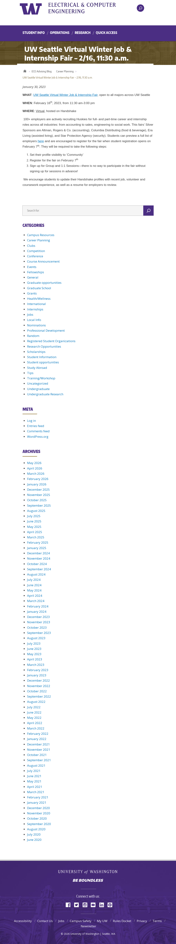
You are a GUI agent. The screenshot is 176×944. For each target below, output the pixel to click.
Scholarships (36, 352)
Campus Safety (80, 921)
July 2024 (34, 580)
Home (25, 70)
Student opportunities (43, 362)
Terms (157, 921)
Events (31, 267)
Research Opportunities (44, 346)
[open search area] (140, 8)
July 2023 (34, 643)
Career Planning (65, 71)
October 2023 (37, 627)
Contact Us (45, 921)
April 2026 (34, 468)
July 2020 (34, 834)
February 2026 (37, 479)
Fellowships (35, 272)
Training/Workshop (41, 378)
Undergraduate (38, 389)
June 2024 (34, 585)
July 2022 (34, 707)
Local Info (34, 320)
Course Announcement (43, 261)
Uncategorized (37, 383)
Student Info (34, 32)
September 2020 (39, 824)
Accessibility (23, 921)
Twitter (78, 904)
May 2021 (34, 781)
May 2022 (34, 718)
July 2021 (34, 771)
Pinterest (111, 904)
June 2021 (34, 776)
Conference (35, 256)
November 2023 (38, 622)
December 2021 (38, 744)
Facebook (69, 904)
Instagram (86, 904)
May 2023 (34, 654)
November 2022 (38, 686)
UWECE (87, 8)
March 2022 (35, 728)
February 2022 (37, 733)
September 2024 (39, 569)
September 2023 (39, 633)
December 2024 (38, 553)
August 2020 (36, 829)
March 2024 (35, 601)
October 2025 (37, 500)
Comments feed (38, 431)
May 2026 (34, 463)
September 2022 (39, 696)
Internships (35, 309)
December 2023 (38, 617)
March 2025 (35, 537)
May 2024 (34, 590)
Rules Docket (122, 921)
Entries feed (35, 426)
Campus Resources (40, 235)
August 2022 (36, 702)
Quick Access (106, 32)
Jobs (30, 314)
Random (33, 336)
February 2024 (37, 606)
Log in (31, 421)
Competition (36, 251)
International (36, 304)
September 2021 (39, 760)
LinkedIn (103, 904)
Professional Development (46, 330)
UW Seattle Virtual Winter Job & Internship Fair (65, 95)
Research (83, 32)
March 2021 (35, 792)
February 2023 (37, 670)
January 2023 (36, 675)
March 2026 (35, 473)
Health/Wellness (39, 298)
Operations (59, 32)
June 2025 (34, 521)
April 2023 (34, 659)
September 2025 (39, 505)
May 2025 (34, 527)
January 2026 (36, 484)
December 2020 (38, 808)
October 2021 (37, 755)
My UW (102, 921)
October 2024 (37, 564)
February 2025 (37, 542)
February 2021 (37, 797)
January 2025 (36, 548)
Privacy (142, 921)
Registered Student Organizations (51, 341)
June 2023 (34, 649)
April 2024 (34, 595)
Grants (32, 293)
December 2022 (38, 680)
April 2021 (34, 787)
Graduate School (39, 288)
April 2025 (34, 532)
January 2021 (36, 802)
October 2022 (37, 691)
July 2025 (34, 516)
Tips (30, 373)
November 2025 (38, 495)
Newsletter (88, 926)
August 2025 (36, 511)
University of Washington (34, 8)
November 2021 (38, 749)
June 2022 (34, 712)
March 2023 (35, 665)
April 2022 (34, 723)
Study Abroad (37, 368)
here (41, 141)
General (32, 277)
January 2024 (36, 611)
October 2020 (37, 818)
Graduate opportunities (44, 283)
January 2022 (36, 739)
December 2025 (38, 489)
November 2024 (38, 558)
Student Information (41, 357)
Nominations (36, 325)
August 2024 (36, 574)
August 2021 (36, 765)
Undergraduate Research (45, 394)
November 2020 (38, 813)
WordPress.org (37, 436)
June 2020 (34, 840)
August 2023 (36, 638)
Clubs (31, 246)
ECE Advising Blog (42, 71)
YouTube (94, 904)
